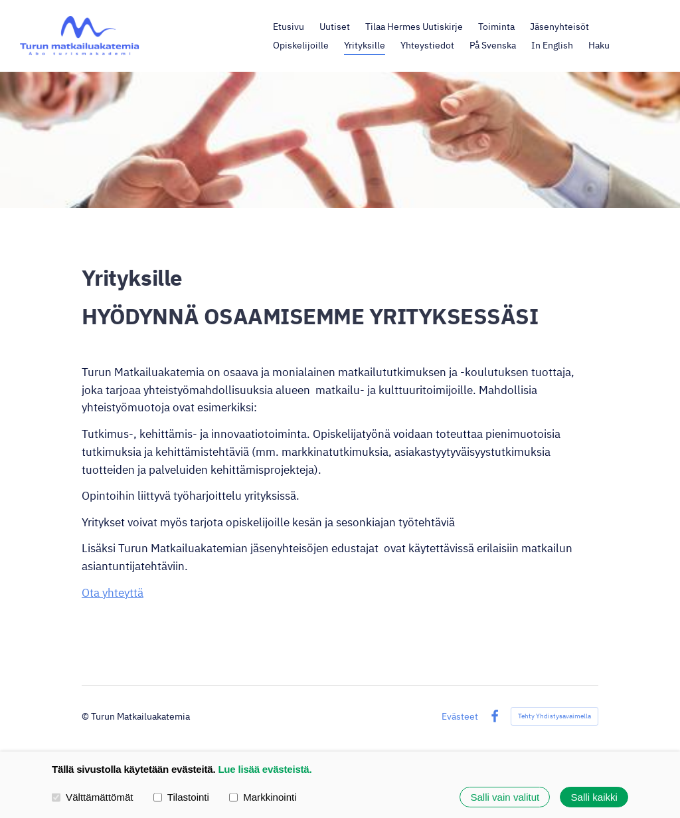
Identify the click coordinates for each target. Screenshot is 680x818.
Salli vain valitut (504, 797)
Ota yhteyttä (112, 592)
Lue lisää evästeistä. (264, 769)
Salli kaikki (594, 797)
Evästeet (460, 716)
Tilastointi (181, 796)
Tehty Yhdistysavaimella (554, 716)
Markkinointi (263, 796)
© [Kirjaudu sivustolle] (86, 716)
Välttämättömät (92, 796)
